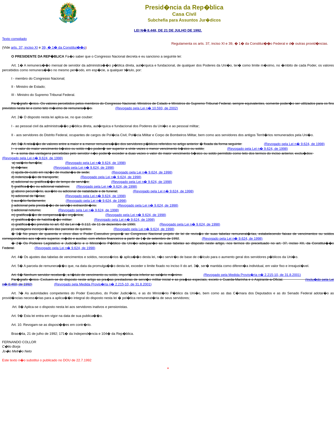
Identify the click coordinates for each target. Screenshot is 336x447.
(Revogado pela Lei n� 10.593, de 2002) (146, 108)
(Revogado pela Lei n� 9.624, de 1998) (294, 144)
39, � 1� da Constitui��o (64, 47)
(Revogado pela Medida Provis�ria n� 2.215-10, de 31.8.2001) (252, 275)
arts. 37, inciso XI (24, 47)
